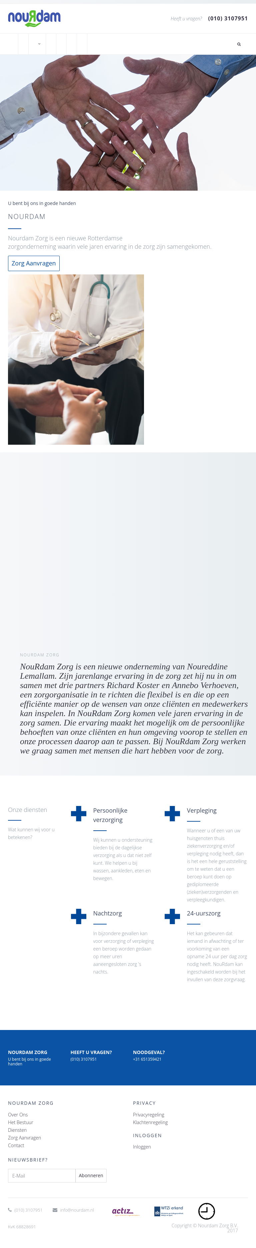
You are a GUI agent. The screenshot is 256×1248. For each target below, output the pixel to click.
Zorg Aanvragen (34, 263)
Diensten (17, 1130)
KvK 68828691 (22, 1227)
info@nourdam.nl (77, 1210)
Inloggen (142, 1146)
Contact (16, 1145)
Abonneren (91, 1175)
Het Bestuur (20, 1122)
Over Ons (18, 1114)
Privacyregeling (148, 1114)
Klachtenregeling (150, 1122)
